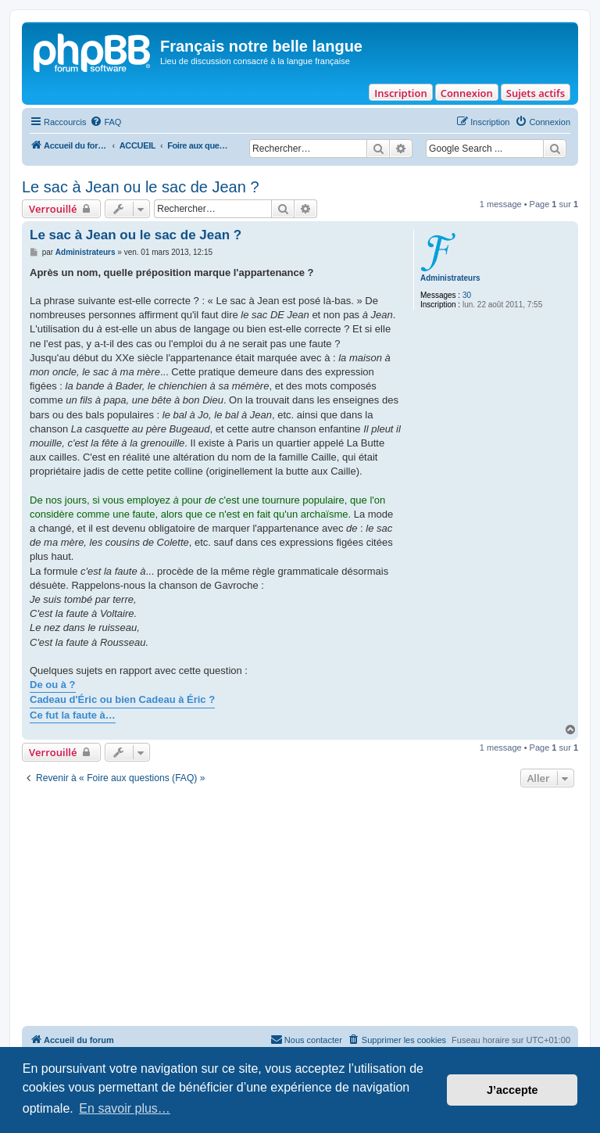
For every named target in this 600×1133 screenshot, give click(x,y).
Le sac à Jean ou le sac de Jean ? (140, 186)
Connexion (467, 93)
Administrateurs (450, 278)
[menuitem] (105, 122)
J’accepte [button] (512, 1090)
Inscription (400, 93)
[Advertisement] (300, 908)
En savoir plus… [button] (124, 1108)
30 (466, 295)
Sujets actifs (535, 93)
